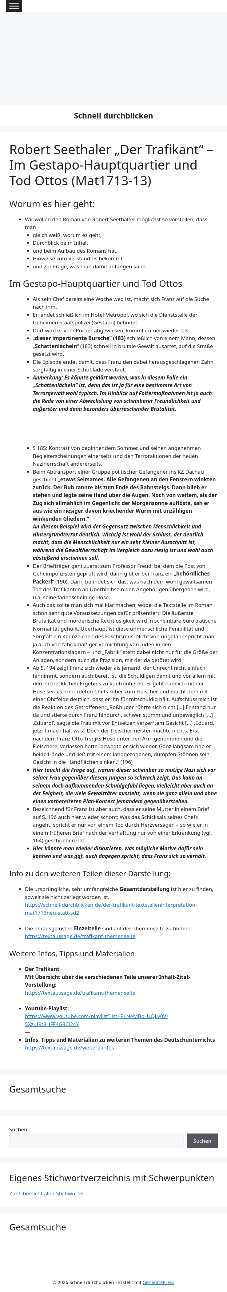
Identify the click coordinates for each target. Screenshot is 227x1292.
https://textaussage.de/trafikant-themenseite (80, 936)
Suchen (18, 1129)
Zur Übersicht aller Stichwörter (46, 1193)
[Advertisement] (113, 58)
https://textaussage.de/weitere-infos (69, 1047)
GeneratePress (158, 1282)
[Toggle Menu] (14, 6)
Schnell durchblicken (113, 115)
